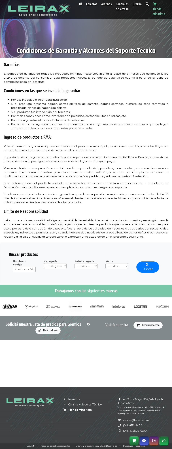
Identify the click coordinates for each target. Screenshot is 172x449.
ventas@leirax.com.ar (136, 420)
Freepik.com (140, 446)
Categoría (50, 261)
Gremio (137, 4)
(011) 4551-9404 (132, 425)
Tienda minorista (148, 325)
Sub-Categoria (84, 261)
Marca (110, 261)
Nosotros (71, 399)
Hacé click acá (48, 330)
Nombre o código (19, 263)
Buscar (148, 267)
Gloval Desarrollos (108, 446)
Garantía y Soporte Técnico (82, 404)
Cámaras (91, 4)
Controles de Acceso (122, 6)
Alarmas (106, 4)
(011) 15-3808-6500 (135, 430)
